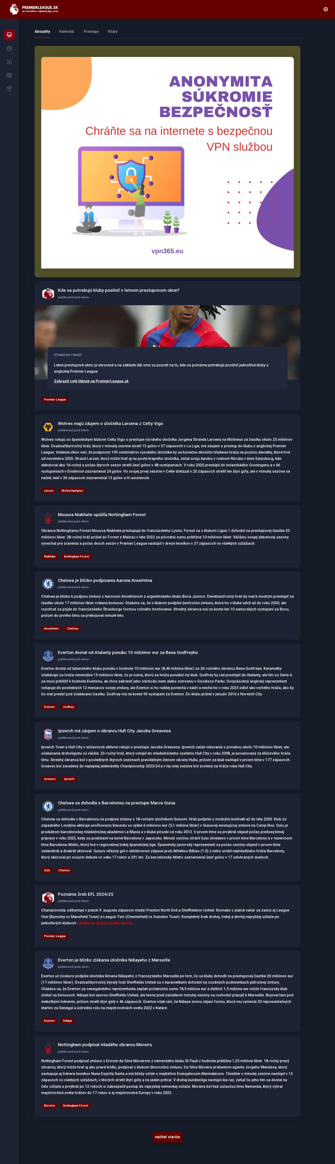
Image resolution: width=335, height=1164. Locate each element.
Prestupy (91, 31)
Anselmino (51, 628)
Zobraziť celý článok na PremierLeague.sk (91, 381)
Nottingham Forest (76, 556)
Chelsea (72, 628)
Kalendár (66, 31)
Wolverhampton (72, 490)
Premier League (55, 399)
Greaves (50, 779)
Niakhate (50, 556)
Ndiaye (67, 1020)
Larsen (48, 490)
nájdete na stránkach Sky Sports (104, 923)
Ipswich (69, 779)
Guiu (47, 870)
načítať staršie (167, 1137)
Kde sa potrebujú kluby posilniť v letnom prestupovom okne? (118, 290)
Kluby (112, 31)
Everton (49, 1020)
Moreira (49, 1105)
